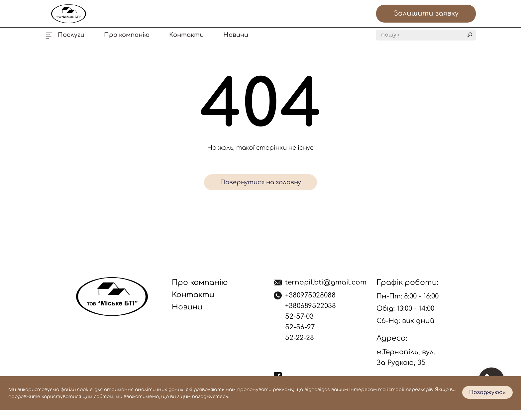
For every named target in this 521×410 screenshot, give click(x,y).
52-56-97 (300, 327)
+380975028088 (310, 295)
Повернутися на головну (260, 182)
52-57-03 (299, 316)
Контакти (186, 35)
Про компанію (127, 35)
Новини (235, 35)
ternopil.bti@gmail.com (325, 282)
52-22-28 (299, 338)
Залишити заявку (426, 13)
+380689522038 (310, 306)
